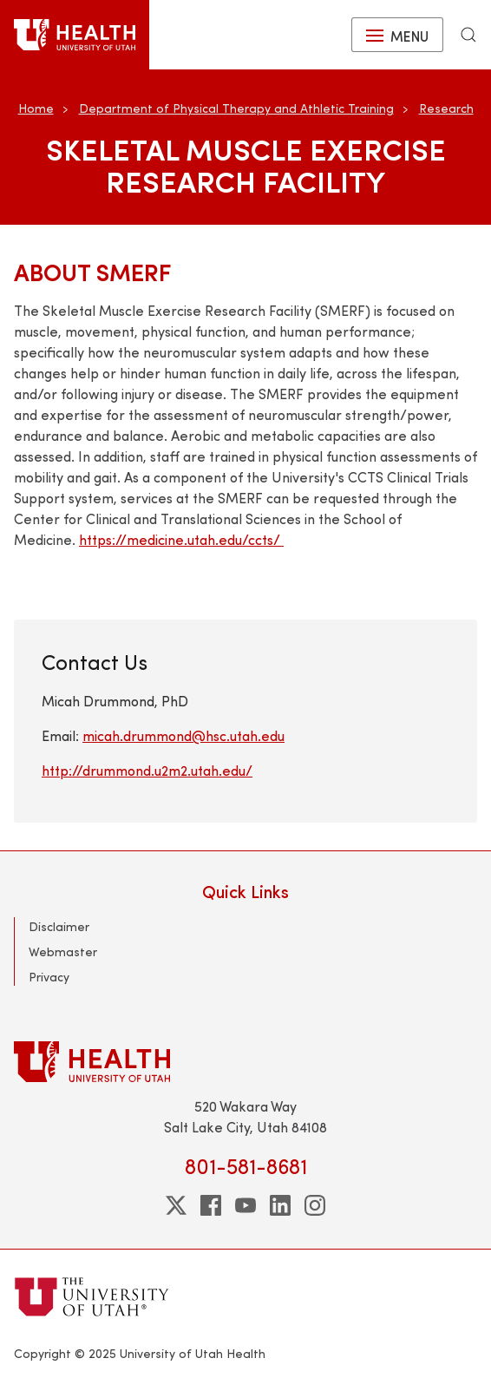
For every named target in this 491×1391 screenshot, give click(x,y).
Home (36, 108)
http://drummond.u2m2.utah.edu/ (147, 770)
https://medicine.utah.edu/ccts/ (181, 539)
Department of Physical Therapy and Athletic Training (236, 108)
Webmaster (63, 951)
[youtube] (245, 1205)
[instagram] (314, 1205)
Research (446, 108)
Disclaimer (59, 926)
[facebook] (210, 1205)
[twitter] (176, 1205)
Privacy (49, 976)
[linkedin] (280, 1205)
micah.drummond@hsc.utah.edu (183, 735)
